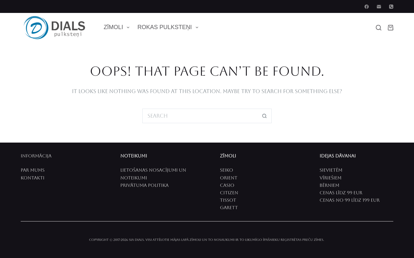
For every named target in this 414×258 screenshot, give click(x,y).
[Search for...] (199, 116)
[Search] (378, 27)
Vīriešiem (331, 177)
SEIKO (226, 170)
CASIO (227, 185)
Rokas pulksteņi (169, 27)
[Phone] (391, 7)
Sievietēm (331, 170)
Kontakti (32, 177)
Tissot (228, 200)
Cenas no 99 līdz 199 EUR (350, 200)
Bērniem (329, 185)
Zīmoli (118, 27)
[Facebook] (367, 7)
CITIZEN (229, 192)
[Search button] (264, 116)
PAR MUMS (33, 170)
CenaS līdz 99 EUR (341, 192)
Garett (229, 207)
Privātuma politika (144, 185)
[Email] (379, 7)
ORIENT (228, 177)
